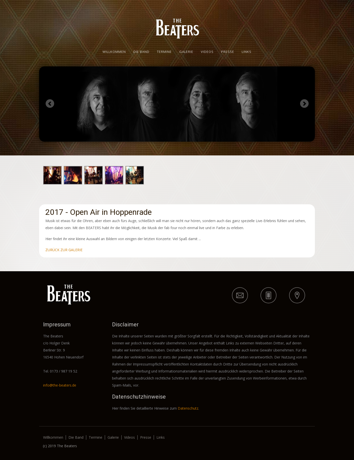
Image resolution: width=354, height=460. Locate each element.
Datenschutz (188, 408)
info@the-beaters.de (59, 385)
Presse (227, 51)
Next (304, 103)
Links (246, 51)
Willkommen (114, 51)
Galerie (186, 51)
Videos (207, 51)
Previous (49, 103)
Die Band (141, 51)
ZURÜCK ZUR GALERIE (63, 249)
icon (239, 295)
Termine (164, 51)
